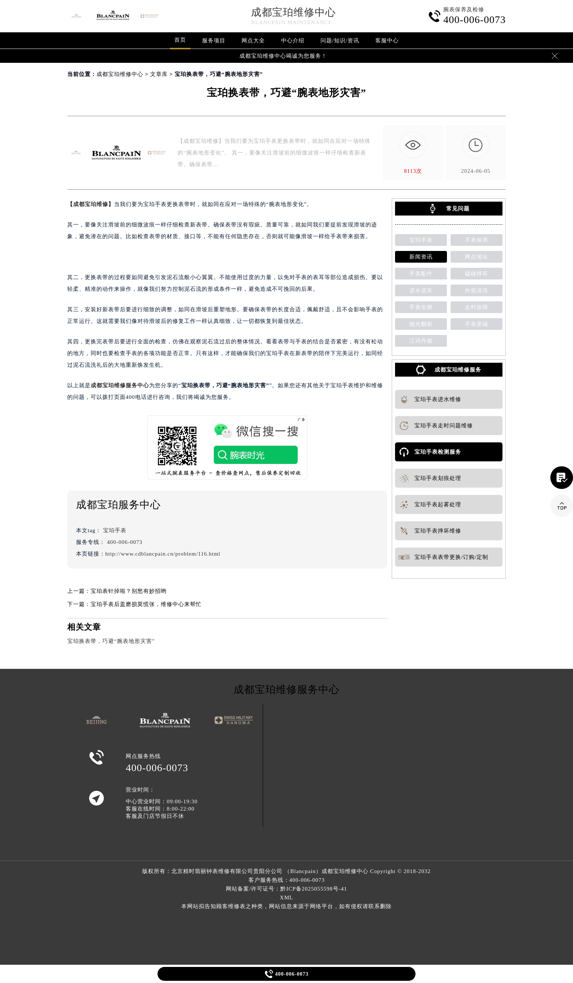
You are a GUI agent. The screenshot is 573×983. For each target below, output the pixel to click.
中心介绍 (292, 40)
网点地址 (476, 257)
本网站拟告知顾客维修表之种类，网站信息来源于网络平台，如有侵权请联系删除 (286, 906)
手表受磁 (476, 324)
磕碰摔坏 (476, 274)
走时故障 (476, 307)
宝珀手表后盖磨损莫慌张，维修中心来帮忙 (146, 604)
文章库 (159, 74)
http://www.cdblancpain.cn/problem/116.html (162, 554)
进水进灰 (421, 290)
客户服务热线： (286, 880)
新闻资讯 (421, 257)
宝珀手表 (114, 530)
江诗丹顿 (421, 341)
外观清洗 (476, 290)
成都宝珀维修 (90, 204)
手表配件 (421, 274)
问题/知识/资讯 (339, 40)
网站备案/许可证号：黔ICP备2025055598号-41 (286, 889)
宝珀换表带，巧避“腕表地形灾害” (111, 641)
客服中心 (387, 40)
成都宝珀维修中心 (293, 12)
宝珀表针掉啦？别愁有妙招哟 (129, 591)
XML (286, 897)
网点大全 (253, 40)
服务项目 (213, 40)
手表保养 (476, 240)
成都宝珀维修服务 (458, 370)
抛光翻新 (421, 324)
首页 (180, 40)
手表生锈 (421, 307)
